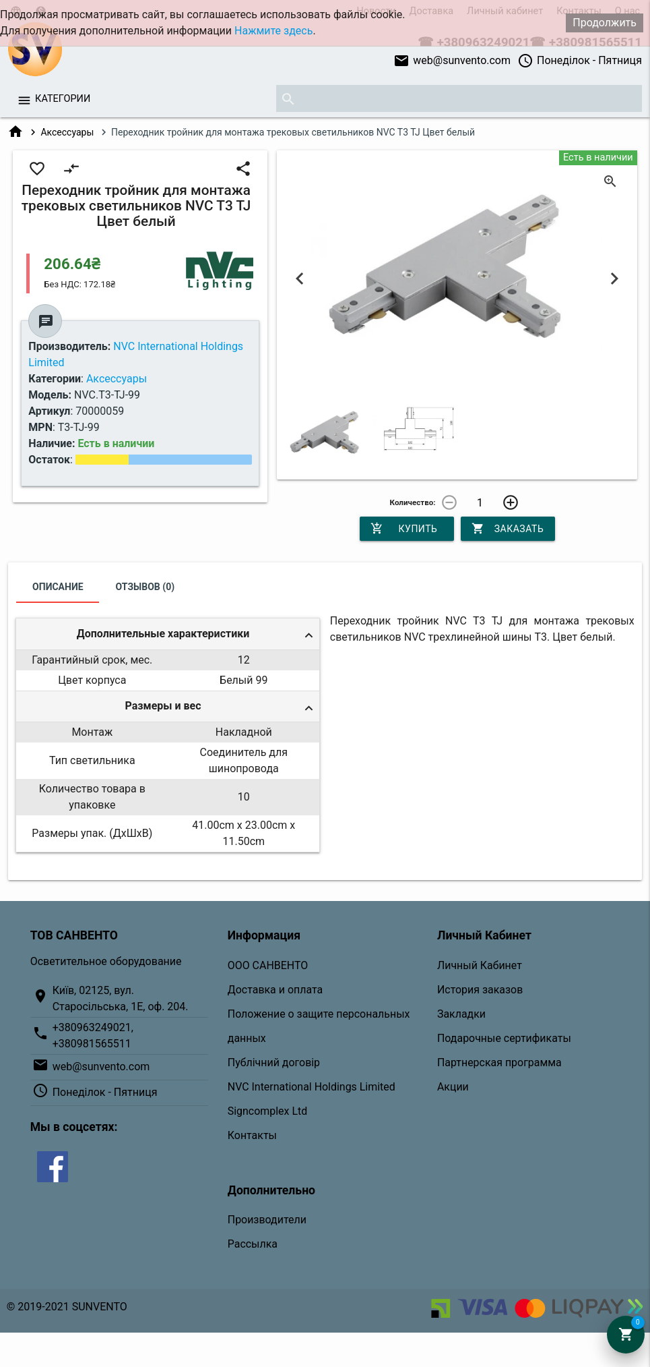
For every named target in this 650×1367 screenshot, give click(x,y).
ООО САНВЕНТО (268, 965)
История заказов (480, 989)
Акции (453, 1086)
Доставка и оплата (275, 989)
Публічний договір (274, 1062)
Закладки (461, 1014)
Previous (300, 279)
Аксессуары (67, 132)
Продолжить (605, 22)
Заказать (508, 529)
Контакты (252, 1135)
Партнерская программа (499, 1062)
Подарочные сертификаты (504, 1038)
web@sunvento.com (452, 61)
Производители (267, 1219)
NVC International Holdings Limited (311, 1086)
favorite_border (37, 168)
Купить (404, 529)
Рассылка (253, 1244)
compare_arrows (71, 168)
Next (614, 279)
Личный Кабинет (479, 965)
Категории (62, 99)
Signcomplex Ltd (267, 1111)
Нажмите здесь (273, 30)
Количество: (413, 502)
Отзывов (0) (145, 586)
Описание (57, 586)
